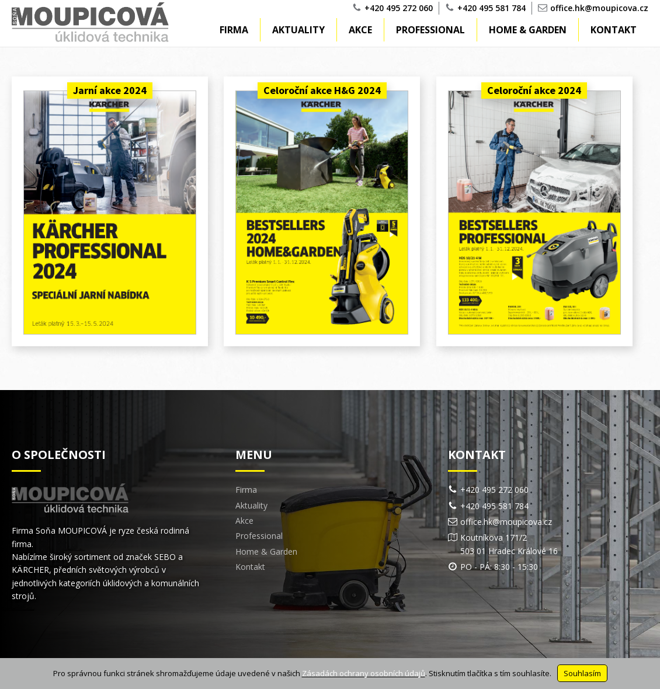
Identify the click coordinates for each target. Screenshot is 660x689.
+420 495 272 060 (398, 7)
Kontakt (613, 29)
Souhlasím (582, 673)
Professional (430, 29)
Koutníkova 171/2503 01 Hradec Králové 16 (509, 544)
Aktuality (298, 29)
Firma (234, 29)
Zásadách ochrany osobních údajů (363, 673)
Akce (360, 29)
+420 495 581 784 (491, 7)
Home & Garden (528, 29)
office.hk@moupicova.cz (599, 7)
